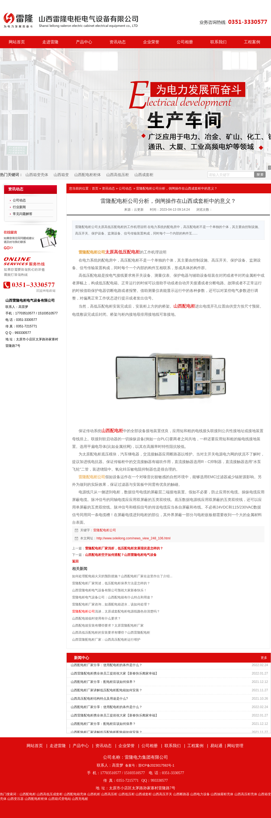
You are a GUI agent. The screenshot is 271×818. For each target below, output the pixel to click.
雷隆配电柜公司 (104, 530)
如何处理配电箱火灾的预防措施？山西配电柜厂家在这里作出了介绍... (122, 576)
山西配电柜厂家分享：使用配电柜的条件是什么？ (106, 665)
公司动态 (125, 188)
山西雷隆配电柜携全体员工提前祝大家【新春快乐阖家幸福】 (115, 673)
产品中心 (84, 42)
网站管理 (235, 745)
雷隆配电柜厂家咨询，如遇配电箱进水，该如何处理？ (111, 604)
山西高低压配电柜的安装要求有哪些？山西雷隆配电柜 (111, 632)
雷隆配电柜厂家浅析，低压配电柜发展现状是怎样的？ (124, 548)
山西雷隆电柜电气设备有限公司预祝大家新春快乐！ (109, 590)
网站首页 (17, 42)
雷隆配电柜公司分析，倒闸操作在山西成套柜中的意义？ (176, 188)
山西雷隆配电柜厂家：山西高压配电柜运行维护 (106, 639)
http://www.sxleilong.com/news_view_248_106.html (133, 538)
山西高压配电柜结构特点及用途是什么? (99, 698)
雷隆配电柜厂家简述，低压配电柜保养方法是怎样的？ (111, 583)
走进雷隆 (50, 42)
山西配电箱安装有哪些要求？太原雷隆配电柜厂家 (108, 625)
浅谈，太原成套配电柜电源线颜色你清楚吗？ (116, 611)
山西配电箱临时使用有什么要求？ (96, 618)
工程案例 (252, 42)
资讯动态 (117, 42)
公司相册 (185, 42)
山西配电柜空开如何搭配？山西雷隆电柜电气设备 (121, 555)
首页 (95, 188)
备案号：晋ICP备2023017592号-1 (149, 765)
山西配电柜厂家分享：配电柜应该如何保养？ (103, 682)
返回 (75, 561)
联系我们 (218, 42)
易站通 (218, 745)
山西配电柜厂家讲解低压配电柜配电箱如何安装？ (106, 690)
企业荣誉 (151, 42)
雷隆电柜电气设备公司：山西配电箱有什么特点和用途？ (112, 597)
